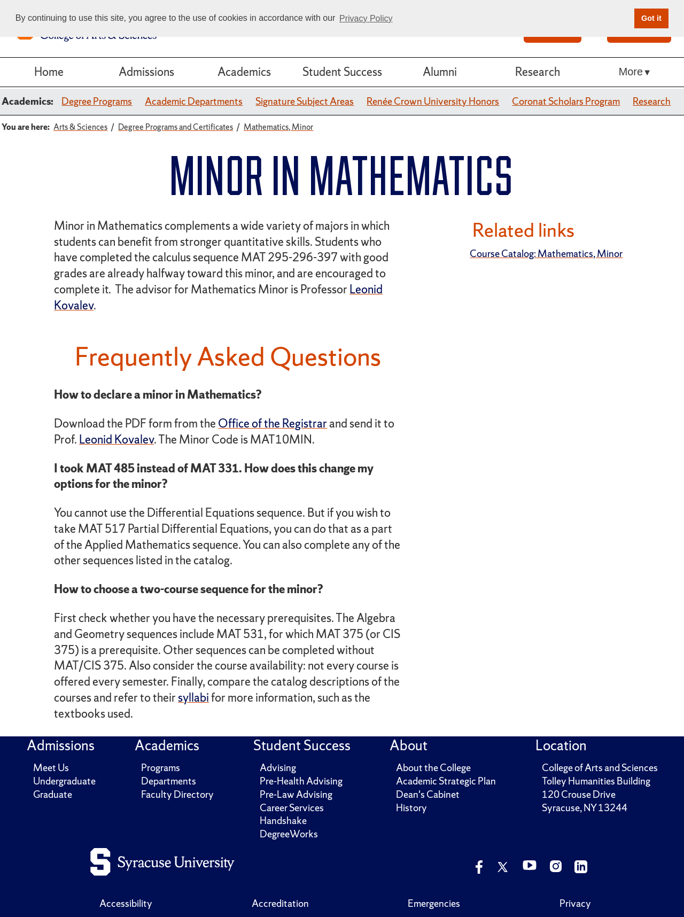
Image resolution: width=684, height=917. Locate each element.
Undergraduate (64, 781)
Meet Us (51, 767)
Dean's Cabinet (428, 794)
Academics (244, 72)
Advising (278, 767)
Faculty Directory (177, 794)
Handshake (283, 820)
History (411, 808)
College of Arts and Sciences (600, 767)
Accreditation (280, 903)
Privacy (575, 903)
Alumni (440, 72)
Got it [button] (651, 18)
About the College (433, 767)
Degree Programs (96, 101)
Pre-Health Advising (301, 781)
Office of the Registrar (272, 423)
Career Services (292, 808)
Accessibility (125, 903)
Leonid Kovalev (116, 439)
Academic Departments (194, 101)
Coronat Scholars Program (566, 101)
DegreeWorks (289, 834)
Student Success (342, 72)
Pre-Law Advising (296, 794)
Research (537, 72)
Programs (160, 767)
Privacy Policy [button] (366, 18)
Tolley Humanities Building (596, 781)
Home (49, 72)
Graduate (52, 794)
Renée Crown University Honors (433, 101)
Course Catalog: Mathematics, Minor (546, 253)
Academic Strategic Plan (446, 781)
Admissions (146, 72)
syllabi (193, 697)
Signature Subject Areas (304, 101)
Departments (168, 781)
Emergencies (434, 903)
